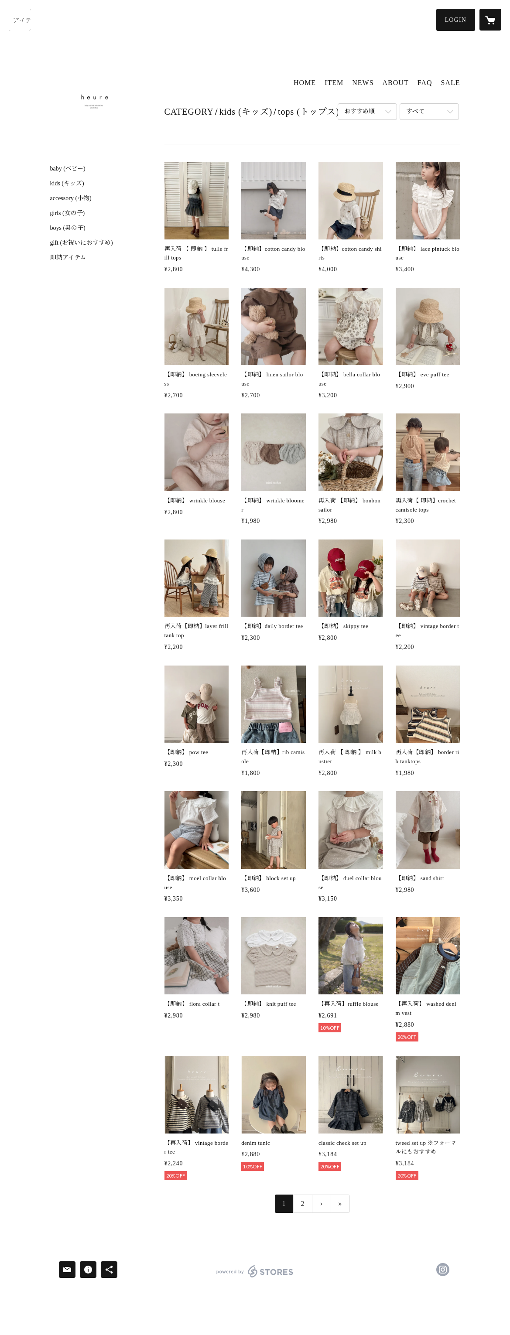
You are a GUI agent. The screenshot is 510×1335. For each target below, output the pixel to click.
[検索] (20, 20)
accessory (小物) (71, 198)
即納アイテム (68, 258)
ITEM (334, 82)
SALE (450, 82)
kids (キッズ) (67, 184)
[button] (455, 20)
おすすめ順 (359, 111)
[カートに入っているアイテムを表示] (490, 20)
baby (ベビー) (68, 169)
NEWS (362, 82)
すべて (415, 111)
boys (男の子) (68, 228)
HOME (305, 82)
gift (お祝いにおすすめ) (81, 243)
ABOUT (396, 82)
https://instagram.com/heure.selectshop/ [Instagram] (442, 1269)
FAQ (425, 82)
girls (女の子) (67, 213)
